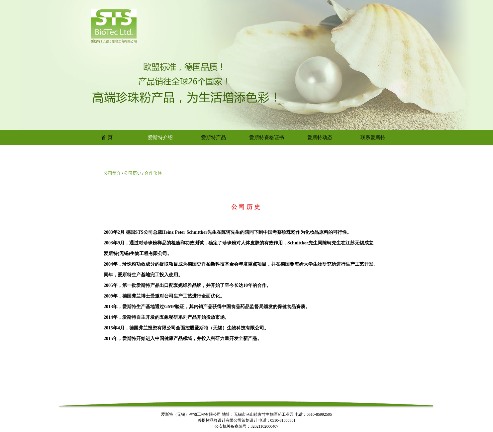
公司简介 (112, 173)
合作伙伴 (153, 173)
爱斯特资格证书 (266, 137)
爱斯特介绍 (160, 137)
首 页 (107, 137)
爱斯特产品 (213, 137)
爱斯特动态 (319, 137)
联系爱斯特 (372, 137)
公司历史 (132, 173)
